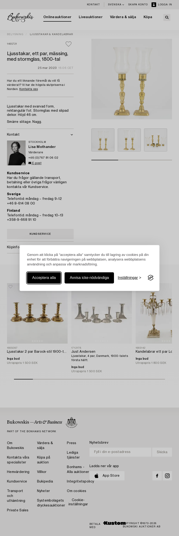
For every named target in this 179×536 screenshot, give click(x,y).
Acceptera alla (44, 278)
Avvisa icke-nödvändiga (89, 278)
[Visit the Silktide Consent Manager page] (150, 277)
